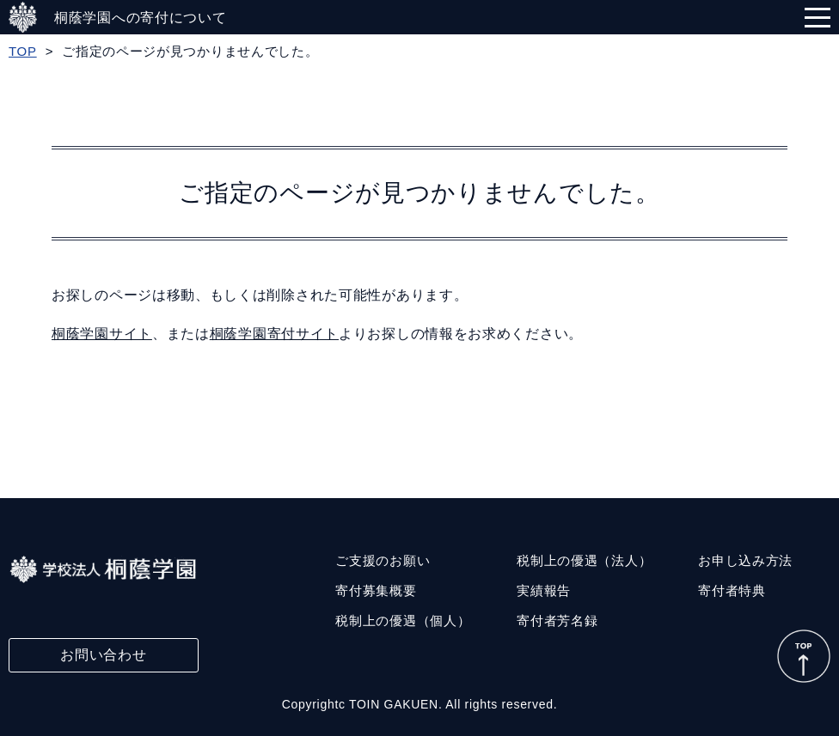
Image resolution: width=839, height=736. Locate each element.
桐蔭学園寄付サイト (274, 333)
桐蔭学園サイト (102, 333)
